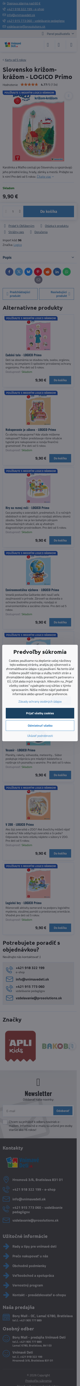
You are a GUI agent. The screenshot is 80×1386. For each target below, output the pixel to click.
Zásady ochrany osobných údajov (40, 701)
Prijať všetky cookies (40, 713)
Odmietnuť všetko (40, 725)
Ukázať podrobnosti (40, 736)
